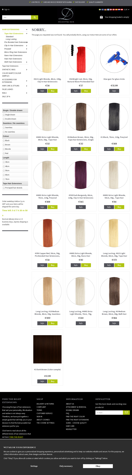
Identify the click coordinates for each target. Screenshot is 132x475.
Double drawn (10, 119)
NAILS (15, 93)
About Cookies (43, 419)
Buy (52, 91)
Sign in (6, 9)
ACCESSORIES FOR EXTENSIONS (15, 80)
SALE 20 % (6, 96)
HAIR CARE (70, 426)
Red (6, 153)
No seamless (10, 132)
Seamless (8, 127)
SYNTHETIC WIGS (15, 69)
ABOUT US (70, 404)
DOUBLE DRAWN (72, 410)
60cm (7, 175)
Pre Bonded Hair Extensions (16, 42)
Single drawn (10, 114)
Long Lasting (11, 39)
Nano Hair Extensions (13, 55)
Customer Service (45, 413)
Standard (9, 36)
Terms (39, 410)
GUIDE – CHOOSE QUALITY (76, 423)
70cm (7, 179)
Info (42, 91)
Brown (7, 144)
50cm (7, 170)
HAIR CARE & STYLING (15, 85)
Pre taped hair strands (13, 188)
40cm (7, 166)
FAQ (67, 413)
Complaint (41, 407)
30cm (7, 162)
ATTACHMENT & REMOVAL (76, 407)
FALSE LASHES (7, 89)
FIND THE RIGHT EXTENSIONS (77, 419)
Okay (98, 466)
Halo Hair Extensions (13, 59)
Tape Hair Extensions (16, 33)
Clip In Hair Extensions (16, 45)
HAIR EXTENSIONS (15, 29)
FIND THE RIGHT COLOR (75, 416)
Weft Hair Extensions (16, 62)
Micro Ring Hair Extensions (15, 52)
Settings (34, 466)
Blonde (8, 149)
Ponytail (16, 49)
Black (7, 140)
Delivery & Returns (45, 404)
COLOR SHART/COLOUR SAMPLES (11, 74)
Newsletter (71, 429)
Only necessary (66, 466)
